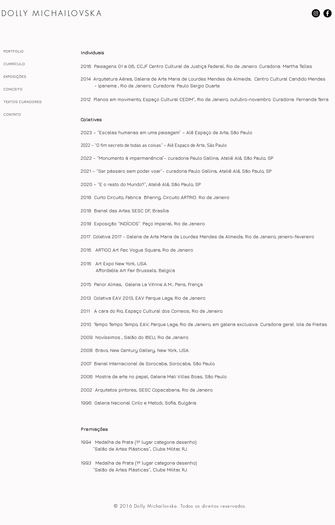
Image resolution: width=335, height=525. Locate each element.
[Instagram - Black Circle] (316, 13)
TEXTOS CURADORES (22, 101)
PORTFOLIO (13, 51)
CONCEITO (13, 89)
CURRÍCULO (14, 63)
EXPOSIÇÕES (14, 76)
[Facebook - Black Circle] (327, 13)
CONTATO (12, 114)
